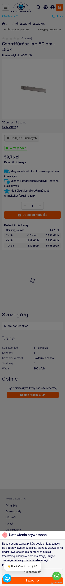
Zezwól (32, 580)
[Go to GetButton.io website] (56, 582)
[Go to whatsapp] (56, 576)
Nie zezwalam (32, 572)
